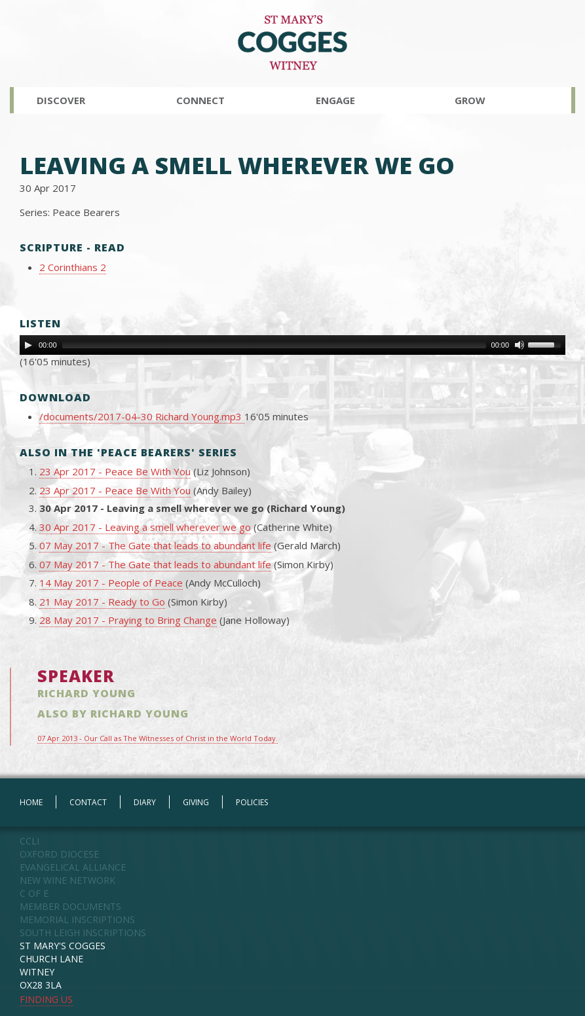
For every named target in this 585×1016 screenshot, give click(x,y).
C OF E (34, 893)
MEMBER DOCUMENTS (70, 906)
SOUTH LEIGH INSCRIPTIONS (83, 932)
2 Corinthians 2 (72, 267)
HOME (31, 802)
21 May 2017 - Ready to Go (102, 601)
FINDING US (46, 999)
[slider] (274, 345)
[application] (292, 345)
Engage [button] (335, 100)
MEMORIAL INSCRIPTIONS (77, 919)
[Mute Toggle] (519, 345)
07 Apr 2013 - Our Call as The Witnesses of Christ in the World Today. (157, 738)
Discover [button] (61, 100)
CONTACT (88, 802)
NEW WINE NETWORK (67, 880)
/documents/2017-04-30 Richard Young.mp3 (141, 416)
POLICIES (252, 802)
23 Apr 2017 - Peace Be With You (115, 471)
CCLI (29, 841)
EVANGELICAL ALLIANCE (73, 867)
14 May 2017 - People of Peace (111, 582)
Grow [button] (470, 100)
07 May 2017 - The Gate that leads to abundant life (155, 545)
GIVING (196, 802)
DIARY (145, 802)
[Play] (28, 345)
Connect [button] (200, 100)
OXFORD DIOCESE (59, 854)
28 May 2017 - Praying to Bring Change (128, 619)
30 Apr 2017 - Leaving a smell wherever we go (145, 527)
